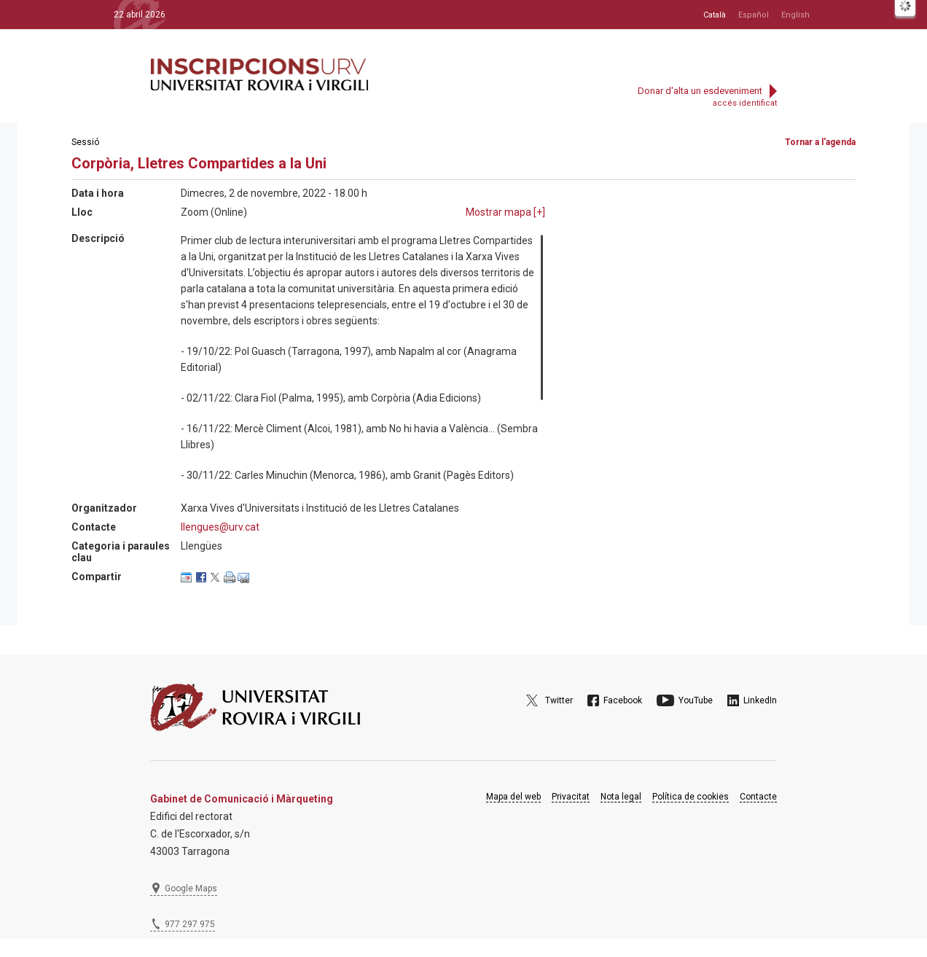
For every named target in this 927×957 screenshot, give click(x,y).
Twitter (559, 700)
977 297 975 (190, 924)
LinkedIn (760, 700)
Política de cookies (690, 797)
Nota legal (621, 797)
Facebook (622, 700)
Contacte (758, 797)
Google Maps (191, 888)
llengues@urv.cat (220, 527)
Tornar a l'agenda (820, 142)
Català (714, 15)
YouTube (695, 700)
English (795, 15)
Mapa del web (513, 797)
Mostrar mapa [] (505, 212)
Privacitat (571, 797)
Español (753, 15)
